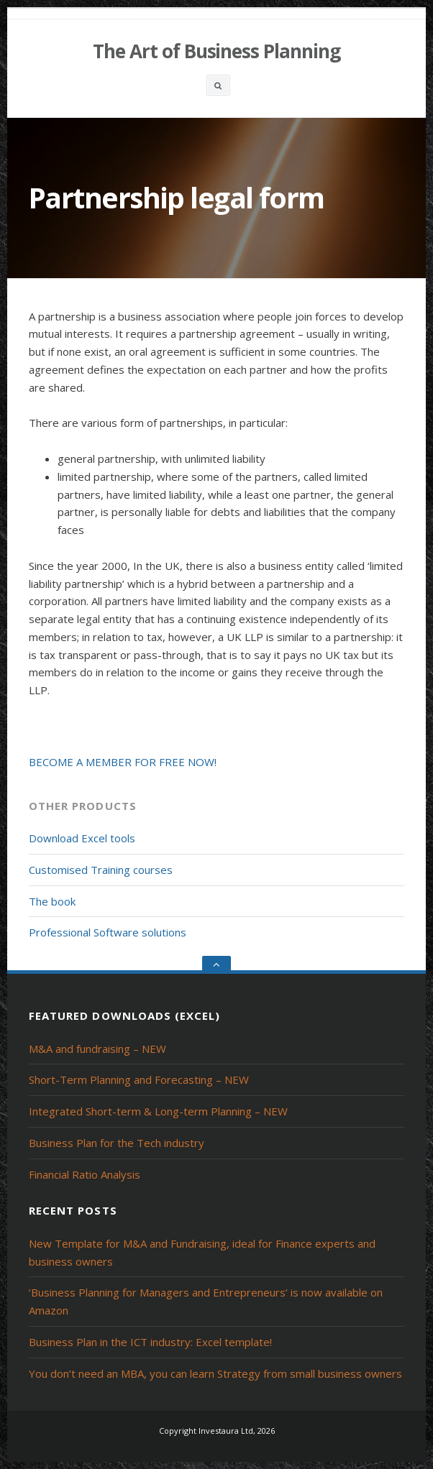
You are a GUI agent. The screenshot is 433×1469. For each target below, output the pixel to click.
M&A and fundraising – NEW (97, 1048)
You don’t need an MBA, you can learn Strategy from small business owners (215, 1373)
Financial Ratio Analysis (84, 1174)
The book (52, 901)
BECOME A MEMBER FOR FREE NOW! (122, 762)
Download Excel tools (82, 838)
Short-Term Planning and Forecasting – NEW (139, 1079)
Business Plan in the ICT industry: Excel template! (150, 1342)
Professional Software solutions (107, 932)
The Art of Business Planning (216, 51)
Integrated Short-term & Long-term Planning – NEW (158, 1111)
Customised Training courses (101, 869)
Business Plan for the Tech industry (116, 1143)
